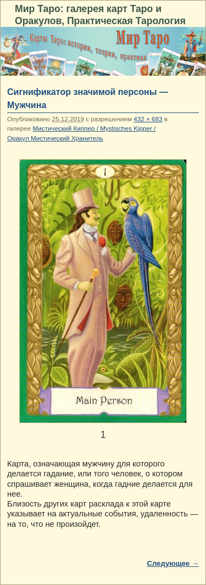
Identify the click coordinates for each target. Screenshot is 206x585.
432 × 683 (147, 118)
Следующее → (173, 563)
